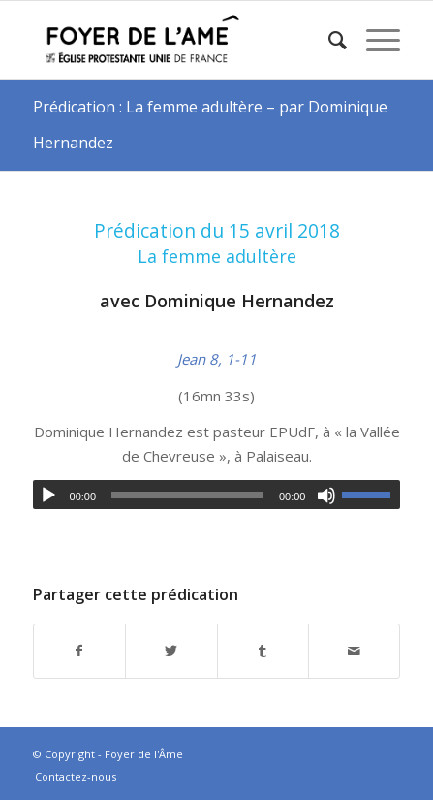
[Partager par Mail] (354, 651)
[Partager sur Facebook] (79, 651)
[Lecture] (48, 495)
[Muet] (326, 495)
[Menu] (373, 40)
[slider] (187, 495)
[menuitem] (328, 40)
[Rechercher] (328, 40)
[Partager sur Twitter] (171, 651)
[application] (217, 494)
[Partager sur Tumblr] (263, 651)
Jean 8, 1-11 (217, 358)
